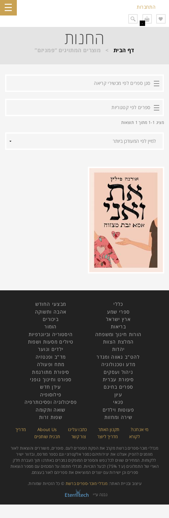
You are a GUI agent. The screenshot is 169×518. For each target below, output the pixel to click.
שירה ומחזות (118, 417)
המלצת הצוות (118, 341)
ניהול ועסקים (118, 372)
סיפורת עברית (118, 379)
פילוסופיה (51, 394)
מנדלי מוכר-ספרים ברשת (87, 483)
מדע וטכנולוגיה (118, 364)
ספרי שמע (118, 312)
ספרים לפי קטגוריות (130, 107)
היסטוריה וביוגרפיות (51, 334)
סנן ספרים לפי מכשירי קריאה (122, 83)
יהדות (118, 349)
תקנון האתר (109, 429)
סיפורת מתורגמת (50, 372)
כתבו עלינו (77, 429)
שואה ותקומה (50, 410)
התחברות (146, 7)
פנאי (118, 402)
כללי (118, 304)
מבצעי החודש (50, 304)
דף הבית (123, 50)
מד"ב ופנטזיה (51, 357)
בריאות (118, 326)
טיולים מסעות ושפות (50, 341)
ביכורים (51, 319)
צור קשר (78, 436)
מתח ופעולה (51, 364)
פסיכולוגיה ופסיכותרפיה (51, 402)
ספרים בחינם (118, 387)
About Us (47, 429)
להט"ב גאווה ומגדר (118, 357)
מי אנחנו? (139, 429)
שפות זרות (50, 417)
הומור (50, 326)
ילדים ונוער (50, 349)
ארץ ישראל (118, 319)
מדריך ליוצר (107, 436)
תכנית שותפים (47, 436)
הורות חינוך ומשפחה (118, 334)
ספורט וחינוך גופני (50, 379)
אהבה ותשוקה (50, 312)
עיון (118, 394)
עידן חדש (50, 387)
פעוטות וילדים (118, 410)
